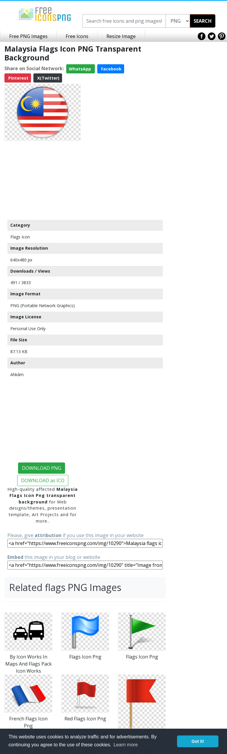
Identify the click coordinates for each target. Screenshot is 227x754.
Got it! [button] (198, 741)
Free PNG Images (28, 36)
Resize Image (121, 36)
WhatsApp (80, 69)
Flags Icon (20, 237)
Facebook (110, 69)
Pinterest (17, 78)
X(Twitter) (47, 78)
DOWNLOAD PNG (41, 468)
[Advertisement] (42, 180)
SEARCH (203, 21)
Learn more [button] (126, 744)
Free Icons (77, 36)
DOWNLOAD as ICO (42, 480)
